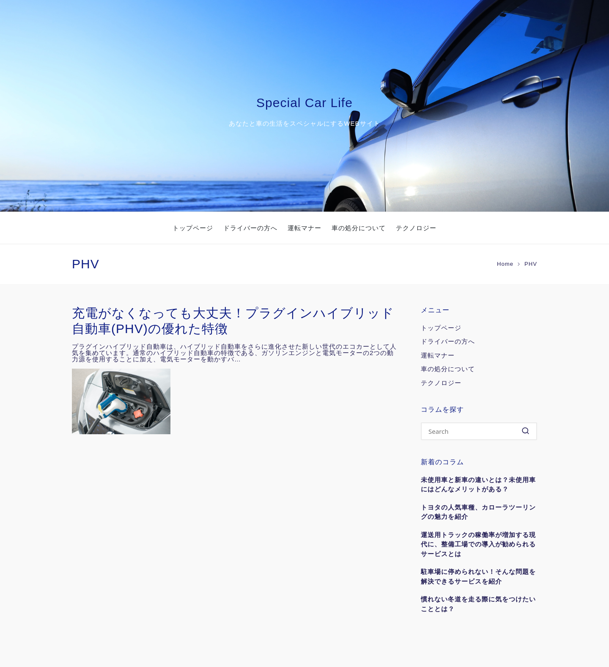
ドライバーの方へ (448, 341)
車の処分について (448, 368)
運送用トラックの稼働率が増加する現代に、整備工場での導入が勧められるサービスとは (478, 544)
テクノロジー (441, 382)
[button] (525, 431)
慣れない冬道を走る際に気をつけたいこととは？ (478, 603)
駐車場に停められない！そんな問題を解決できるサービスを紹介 (478, 576)
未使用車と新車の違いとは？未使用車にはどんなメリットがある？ (478, 484)
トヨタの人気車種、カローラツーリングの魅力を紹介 (478, 512)
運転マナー (438, 355)
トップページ (441, 327)
